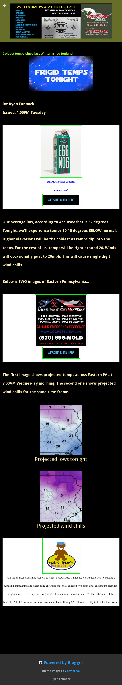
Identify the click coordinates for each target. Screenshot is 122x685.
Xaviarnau (74, 670)
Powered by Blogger (61, 662)
